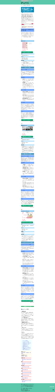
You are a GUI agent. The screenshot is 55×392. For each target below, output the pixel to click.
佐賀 (24, 380)
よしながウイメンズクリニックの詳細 (27, 242)
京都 (25, 372)
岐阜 (24, 369)
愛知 (22, 369)
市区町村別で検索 (52, 386)
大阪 (22, 372)
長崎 (25, 380)
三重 (27, 369)
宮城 (27, 359)
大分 (28, 380)
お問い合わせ (22, 390)
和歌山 (30, 372)
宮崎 (30, 380)
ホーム (21, 388)
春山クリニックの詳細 (27, 67)
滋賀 (27, 372)
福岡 (22, 380)
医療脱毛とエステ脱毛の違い (29, 388)
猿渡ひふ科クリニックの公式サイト (27, 136)
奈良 (28, 372)
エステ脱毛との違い (26, 2)
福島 (22, 360)
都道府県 (22, 2)
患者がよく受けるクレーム (26, 349)
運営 (29, 390)
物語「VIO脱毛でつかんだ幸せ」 (25, 3)
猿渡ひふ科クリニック (24, 125)
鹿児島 (23, 381)
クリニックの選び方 (25, 340)
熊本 (27, 380)
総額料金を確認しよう (25, 346)
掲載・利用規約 (26, 390)
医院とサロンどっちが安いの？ (27, 347)
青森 (24, 359)
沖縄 (24, 381)
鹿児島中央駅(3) (23, 352)
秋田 (29, 359)
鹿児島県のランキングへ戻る (27, 306)
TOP (54, 389)
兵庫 (24, 372)
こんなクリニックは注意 (26, 341)
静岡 (25, 369)
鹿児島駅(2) (27, 352)
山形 (30, 359)
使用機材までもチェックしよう (27, 348)
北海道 (23, 359)
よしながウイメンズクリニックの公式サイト (27, 222)
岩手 (26, 359)
